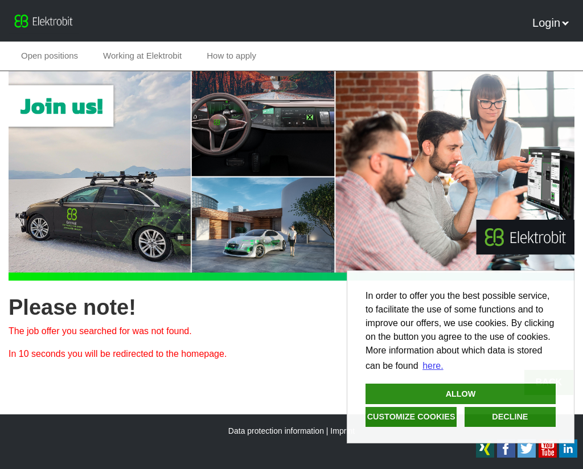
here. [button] (432, 366)
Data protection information (276, 430)
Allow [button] (461, 393)
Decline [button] (510, 416)
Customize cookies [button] (411, 416)
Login (550, 23)
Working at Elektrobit (142, 55)
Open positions (49, 55)
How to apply (231, 55)
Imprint (342, 430)
